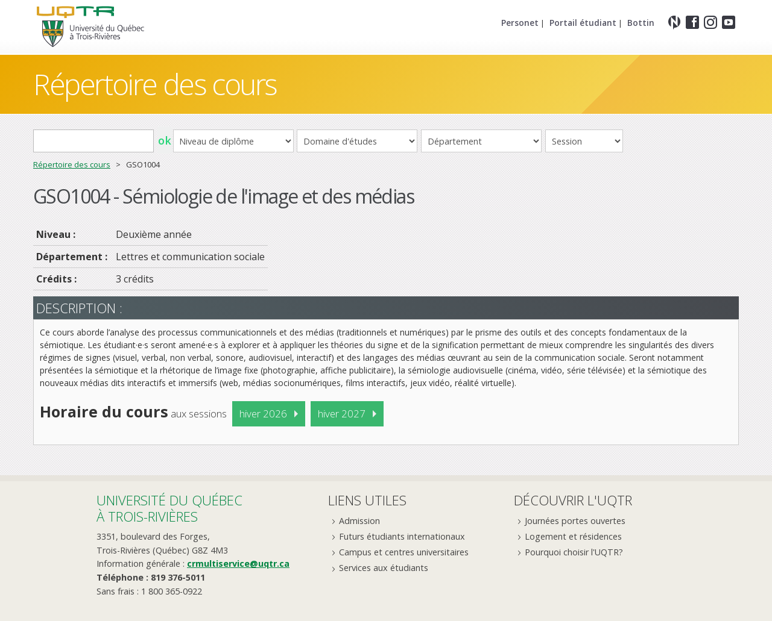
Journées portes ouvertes (575, 520)
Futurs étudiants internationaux (402, 536)
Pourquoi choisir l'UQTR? (574, 552)
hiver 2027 (341, 413)
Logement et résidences (573, 536)
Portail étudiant (582, 22)
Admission (359, 520)
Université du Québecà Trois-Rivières (169, 508)
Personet (520, 22)
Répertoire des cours (155, 84)
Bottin (640, 22)
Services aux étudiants (383, 567)
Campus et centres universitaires (404, 552)
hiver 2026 (263, 413)
